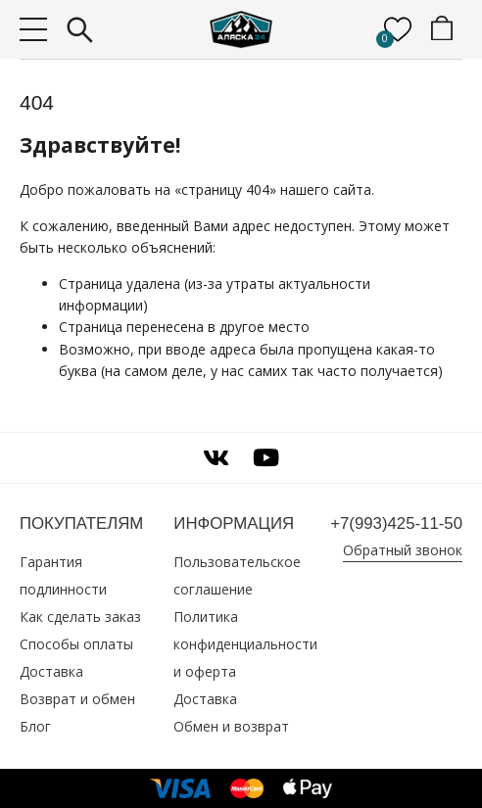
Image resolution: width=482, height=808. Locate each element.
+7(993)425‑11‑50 (396, 523)
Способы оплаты (76, 644)
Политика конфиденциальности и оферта (245, 644)
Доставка (51, 671)
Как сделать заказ (80, 616)
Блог (35, 726)
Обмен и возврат (231, 726)
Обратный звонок (402, 550)
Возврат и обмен (77, 698)
